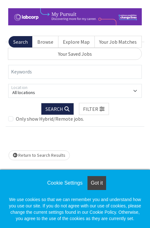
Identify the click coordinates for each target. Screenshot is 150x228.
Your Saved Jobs (75, 54)
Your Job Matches (118, 42)
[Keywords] (75, 72)
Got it (97, 183)
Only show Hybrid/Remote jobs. (50, 119)
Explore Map (76, 42)
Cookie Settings (64, 183)
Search (20, 42)
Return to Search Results (39, 155)
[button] (94, 109)
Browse (45, 42)
